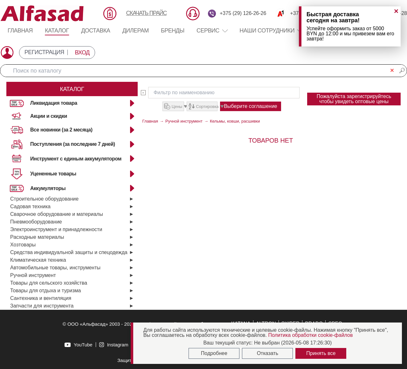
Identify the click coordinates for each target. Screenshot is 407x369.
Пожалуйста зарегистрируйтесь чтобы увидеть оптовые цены (354, 98)
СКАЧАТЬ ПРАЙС (146, 13)
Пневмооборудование (36, 221)
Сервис (212, 30)
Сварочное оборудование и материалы (56, 214)
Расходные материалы (37, 237)
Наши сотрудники (266, 30)
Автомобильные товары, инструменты (55, 267)
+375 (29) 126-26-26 (243, 13)
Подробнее (214, 353)
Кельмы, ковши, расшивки (235, 121)
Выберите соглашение (258, 106)
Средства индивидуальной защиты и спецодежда (69, 252)
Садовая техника (30, 206)
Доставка (95, 30)
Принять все (320, 353)
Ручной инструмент (33, 275)
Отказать (267, 353)
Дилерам (135, 30)
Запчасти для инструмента (41, 306)
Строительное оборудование (44, 199)
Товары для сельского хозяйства (48, 283)
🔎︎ (402, 70)
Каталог (57, 30)
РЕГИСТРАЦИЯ (44, 52)
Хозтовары (23, 244)
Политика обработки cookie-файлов (310, 335)
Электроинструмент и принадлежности (56, 229)
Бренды (172, 30)
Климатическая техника (38, 260)
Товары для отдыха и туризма (45, 290)
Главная (20, 30)
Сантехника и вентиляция (40, 298)
